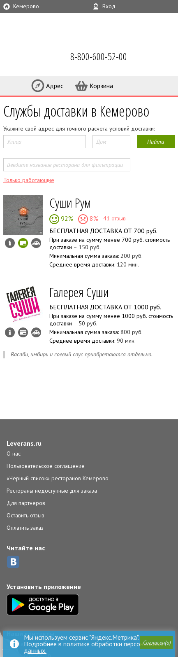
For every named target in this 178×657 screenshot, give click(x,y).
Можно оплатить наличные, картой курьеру (23, 332)
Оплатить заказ (25, 527)
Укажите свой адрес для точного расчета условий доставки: (79, 128)
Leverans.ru (24, 443)
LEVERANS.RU (18, 57)
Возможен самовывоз (36, 243)
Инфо (10, 243)
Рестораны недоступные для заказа (52, 490)
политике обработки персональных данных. (94, 647)
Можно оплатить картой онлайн (23, 243)
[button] (156, 642)
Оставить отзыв (25, 515)
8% (93, 218)
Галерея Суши (79, 292)
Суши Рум (70, 202)
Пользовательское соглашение (46, 466)
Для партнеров (26, 503)
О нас (14, 453)
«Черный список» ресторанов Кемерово (58, 478)
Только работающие (28, 180)
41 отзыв (114, 218)
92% (66, 218)
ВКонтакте (13, 561)
